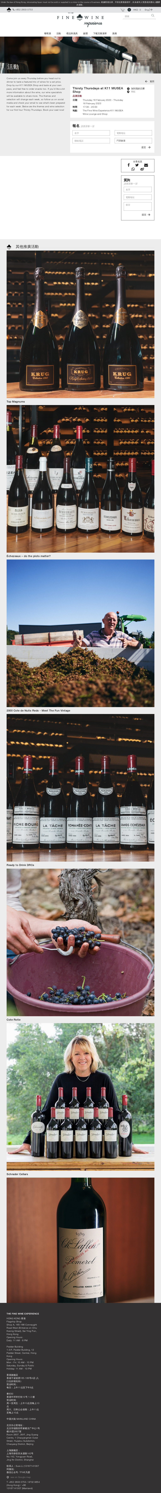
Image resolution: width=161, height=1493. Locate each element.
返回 (149, 81)
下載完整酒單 (100, 33)
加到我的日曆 (136, 88)
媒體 (85, 33)
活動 (58, 33)
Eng (147, 9)
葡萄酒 (47, 33)
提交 (146, 147)
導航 (131, 91)
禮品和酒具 (72, 33)
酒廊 (114, 33)
